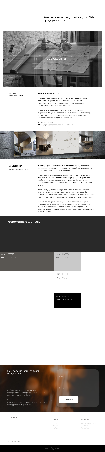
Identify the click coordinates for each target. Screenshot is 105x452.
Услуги (55, 425)
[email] (77, 388)
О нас (55, 423)
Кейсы (55, 428)
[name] (77, 376)
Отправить (69, 399)
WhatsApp (85, 428)
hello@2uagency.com (89, 423)
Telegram (84, 425)
